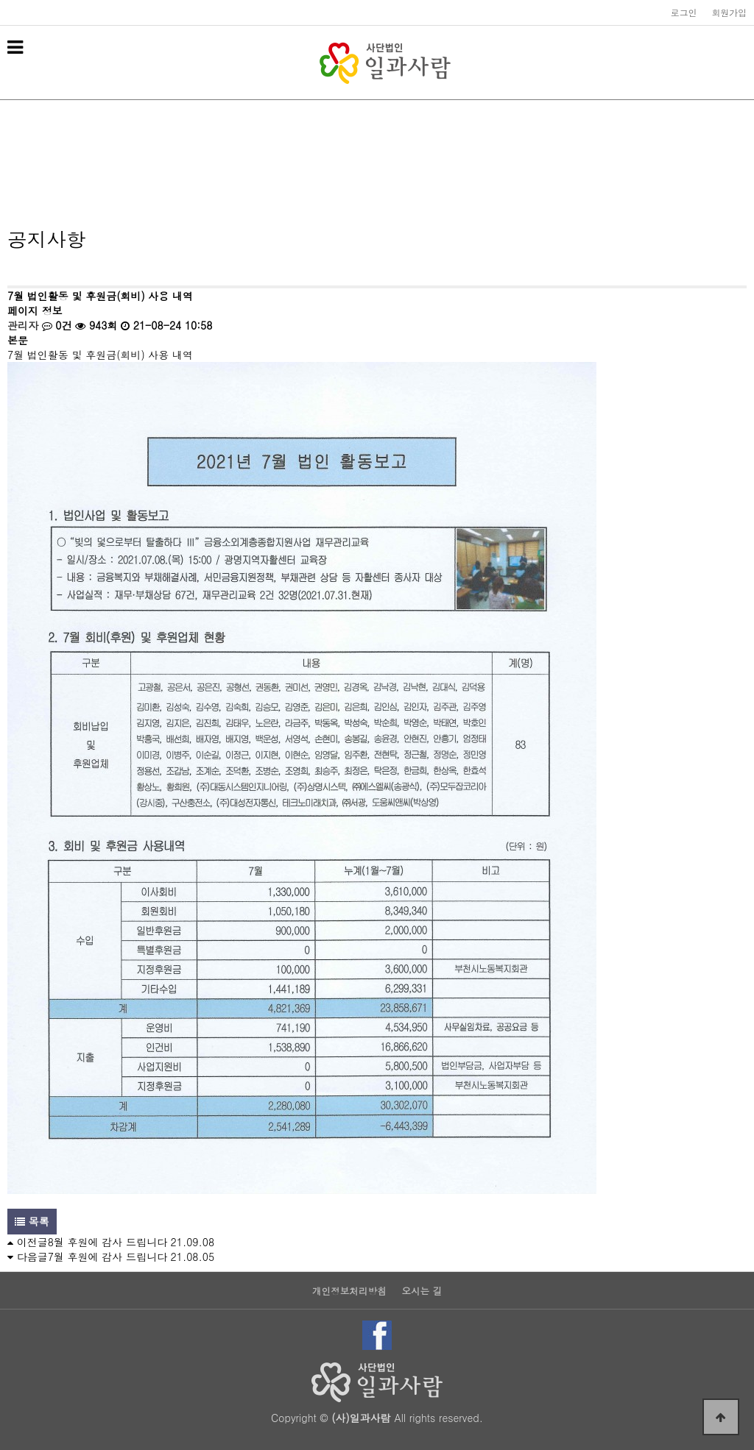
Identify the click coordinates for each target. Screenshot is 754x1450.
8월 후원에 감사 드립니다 (107, 1241)
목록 (32, 1221)
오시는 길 (421, 1292)
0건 (57, 325)
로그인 (684, 12)
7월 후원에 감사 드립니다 (107, 1256)
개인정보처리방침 (349, 1292)
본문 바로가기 (0, 0)
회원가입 (729, 12)
